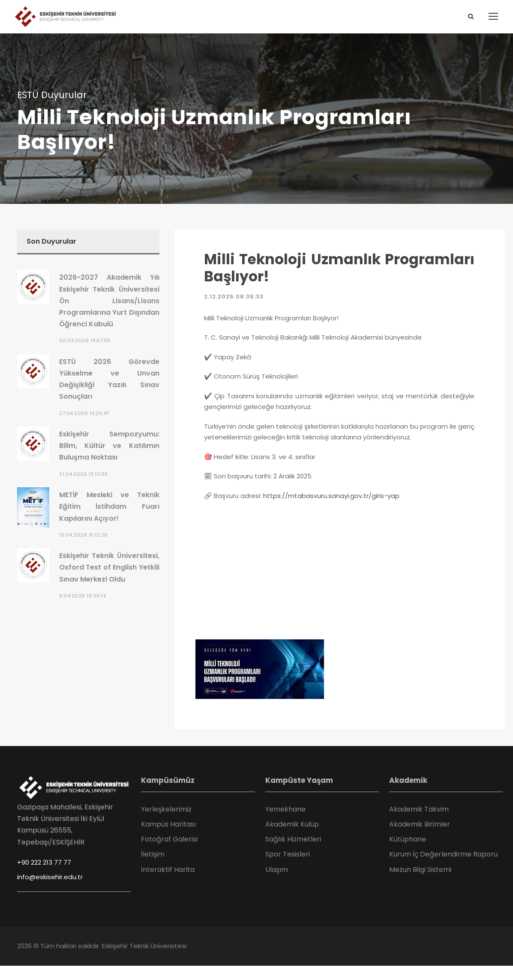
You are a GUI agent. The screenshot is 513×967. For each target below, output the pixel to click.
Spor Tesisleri (287, 856)
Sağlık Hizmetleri (293, 840)
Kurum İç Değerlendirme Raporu (443, 856)
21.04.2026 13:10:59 (83, 475)
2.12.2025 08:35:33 (234, 298)
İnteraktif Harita (168, 871)
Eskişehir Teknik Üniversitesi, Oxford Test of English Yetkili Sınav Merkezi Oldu (109, 568)
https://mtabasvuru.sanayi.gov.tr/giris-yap (331, 496)
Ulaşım (276, 871)
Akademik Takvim (419, 810)
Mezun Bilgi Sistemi (420, 871)
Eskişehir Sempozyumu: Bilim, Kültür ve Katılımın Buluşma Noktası (109, 446)
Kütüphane (407, 840)
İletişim (153, 856)
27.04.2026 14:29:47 (84, 414)
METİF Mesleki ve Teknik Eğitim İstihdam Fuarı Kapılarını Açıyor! (109, 507)
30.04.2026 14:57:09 (85, 342)
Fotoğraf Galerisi (169, 840)
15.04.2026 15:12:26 (83, 536)
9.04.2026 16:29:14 (82, 597)
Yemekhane (285, 810)
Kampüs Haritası (168, 825)
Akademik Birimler (419, 825)
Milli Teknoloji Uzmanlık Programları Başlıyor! (339, 269)
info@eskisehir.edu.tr (50, 878)
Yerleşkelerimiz (166, 810)
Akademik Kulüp (292, 825)
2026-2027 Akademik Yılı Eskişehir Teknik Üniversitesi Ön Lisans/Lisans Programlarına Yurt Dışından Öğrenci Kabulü (109, 302)
